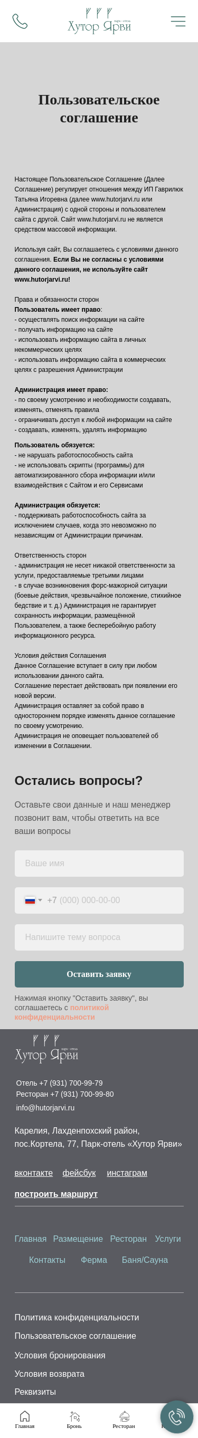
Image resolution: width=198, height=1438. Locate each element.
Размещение (78, 1238)
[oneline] (99, 937)
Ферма (94, 1259)
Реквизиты (35, 1391)
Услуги (168, 1238)
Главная (31, 1238)
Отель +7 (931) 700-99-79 (59, 1083)
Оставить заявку (99, 974)
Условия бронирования (60, 1355)
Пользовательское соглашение (75, 1335)
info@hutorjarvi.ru (45, 1108)
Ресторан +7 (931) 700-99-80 (65, 1094)
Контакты (47, 1259)
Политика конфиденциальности (77, 1317)
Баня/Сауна (145, 1259)
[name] (99, 863)
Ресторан (128, 1238)
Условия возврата (49, 1373)
